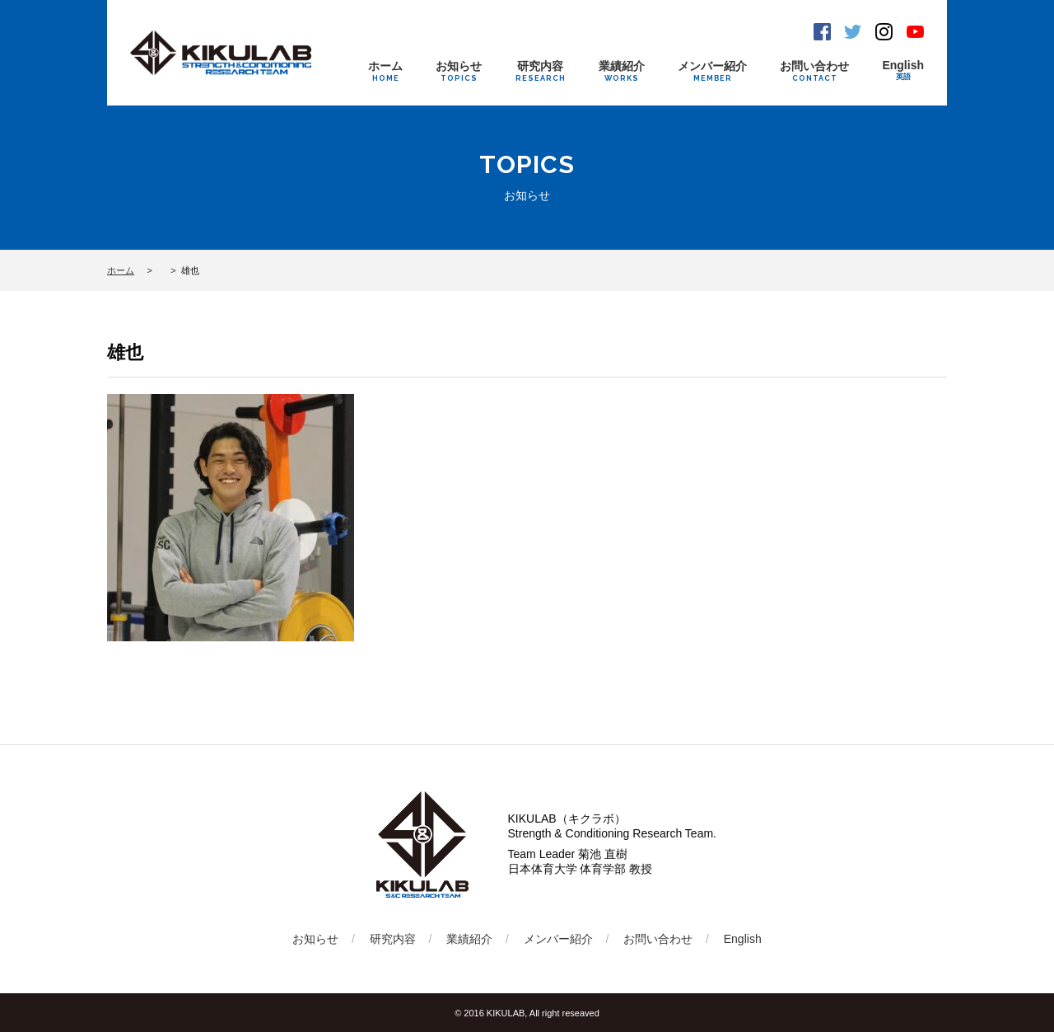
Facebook (822, 31)
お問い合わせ (814, 70)
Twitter (852, 31)
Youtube (915, 31)
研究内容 (540, 70)
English (903, 70)
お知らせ (459, 70)
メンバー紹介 (712, 70)
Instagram (884, 31)
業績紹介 (622, 70)
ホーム (385, 70)
